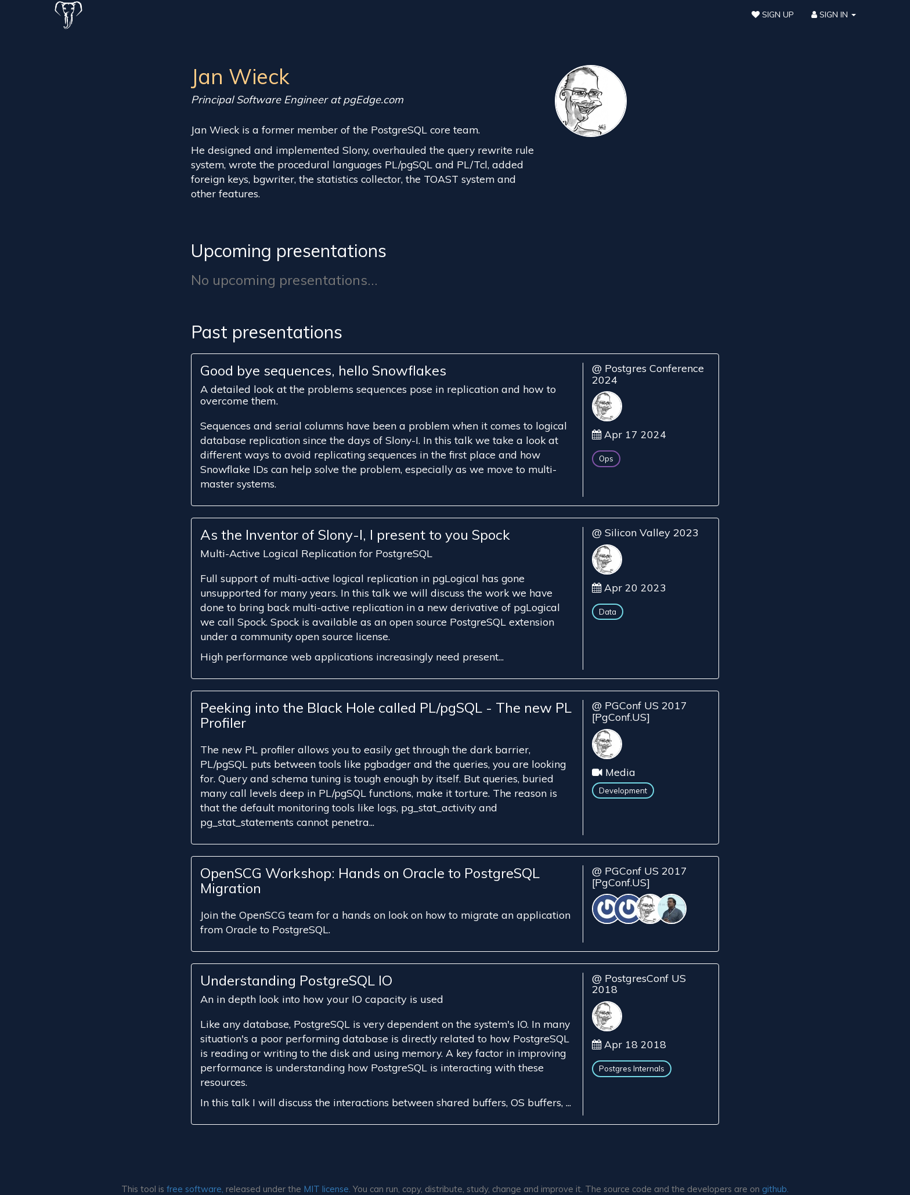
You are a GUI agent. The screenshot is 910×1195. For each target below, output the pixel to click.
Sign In (833, 14)
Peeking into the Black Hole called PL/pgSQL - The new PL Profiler (386, 715)
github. (775, 1188)
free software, (195, 1188)
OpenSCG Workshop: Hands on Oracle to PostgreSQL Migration (370, 880)
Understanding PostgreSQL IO (296, 980)
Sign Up (773, 14)
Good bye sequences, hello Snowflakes (323, 370)
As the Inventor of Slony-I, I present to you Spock (355, 534)
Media (620, 772)
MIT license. (327, 1188)
